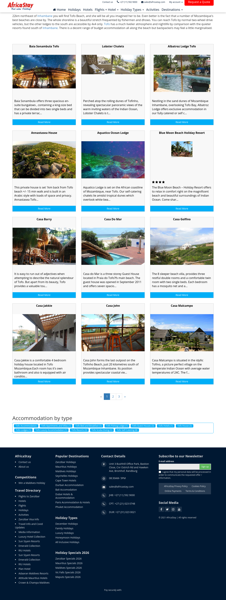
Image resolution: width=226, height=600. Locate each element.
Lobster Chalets (113, 46)
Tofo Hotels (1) (166, 425)
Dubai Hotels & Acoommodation (65, 496)
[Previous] (101, 396)
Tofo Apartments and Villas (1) (56, 425)
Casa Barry (44, 219)
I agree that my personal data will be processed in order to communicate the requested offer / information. (185, 474)
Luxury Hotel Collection (32, 536)
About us (24, 466)
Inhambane (44, 16)
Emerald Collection (29, 545)
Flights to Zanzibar (29, 496)
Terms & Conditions (195, 491)
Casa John (113, 306)
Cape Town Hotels (65, 480)
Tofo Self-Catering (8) (127, 430)
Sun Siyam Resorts (29, 541)
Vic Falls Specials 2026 (68, 572)
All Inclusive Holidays (67, 542)
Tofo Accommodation (26, 425)
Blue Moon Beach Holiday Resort (182, 133)
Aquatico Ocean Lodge (113, 133)
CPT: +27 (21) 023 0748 (122, 503)
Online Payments (173, 491)
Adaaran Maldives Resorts (33, 573)
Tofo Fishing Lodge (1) (117, 425)
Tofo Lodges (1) (23, 430)
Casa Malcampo (182, 306)
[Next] (125, 396)
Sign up (205, 466)
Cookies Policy (199, 486)
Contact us (25, 462)
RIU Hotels (25, 550)
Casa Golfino (182, 219)
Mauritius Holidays (66, 466)
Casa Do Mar (113, 219)
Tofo (107, 24)
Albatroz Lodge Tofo (182, 46)
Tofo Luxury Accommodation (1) (51, 430)
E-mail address (166, 461)
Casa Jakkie (44, 306)
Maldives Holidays (65, 471)
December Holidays (66, 523)
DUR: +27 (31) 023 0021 (122, 512)
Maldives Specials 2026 (68, 567)
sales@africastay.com (121, 486)
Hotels (22, 501)
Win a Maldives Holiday (32, 483)
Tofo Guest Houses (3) (143, 425)
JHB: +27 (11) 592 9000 (122, 495)
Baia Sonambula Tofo (44, 46)
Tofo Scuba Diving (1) (102, 430)
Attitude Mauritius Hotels (33, 578)
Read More (44, 122)
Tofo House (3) (184, 425)
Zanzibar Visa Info (29, 519)
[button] (106, 8)
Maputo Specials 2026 (68, 577)
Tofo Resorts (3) (79, 430)
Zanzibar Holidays (65, 462)
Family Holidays (64, 528)
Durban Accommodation (69, 485)
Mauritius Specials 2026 (69, 563)
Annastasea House (44, 133)
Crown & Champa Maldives (34, 582)
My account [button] (176, 2)
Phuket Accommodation (69, 507)
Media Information (29, 532)
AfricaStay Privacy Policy (176, 486)
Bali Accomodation (66, 489)
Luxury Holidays (64, 533)
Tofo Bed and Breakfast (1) (88, 425)
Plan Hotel (24, 568)
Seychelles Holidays (66, 475)
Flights (22, 505)
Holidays (23, 510)
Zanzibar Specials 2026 (68, 558)
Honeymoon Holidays (67, 537)
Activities (24, 514)
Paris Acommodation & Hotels (72, 502)
